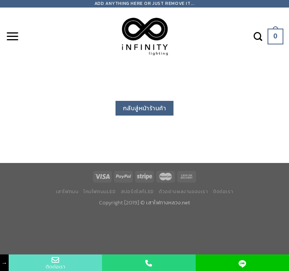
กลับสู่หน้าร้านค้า (144, 108)
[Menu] (12, 36)
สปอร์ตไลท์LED (137, 191)
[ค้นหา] (258, 36)
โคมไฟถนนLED (100, 191)
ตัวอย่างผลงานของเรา (183, 191)
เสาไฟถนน (67, 191)
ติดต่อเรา (223, 191)
